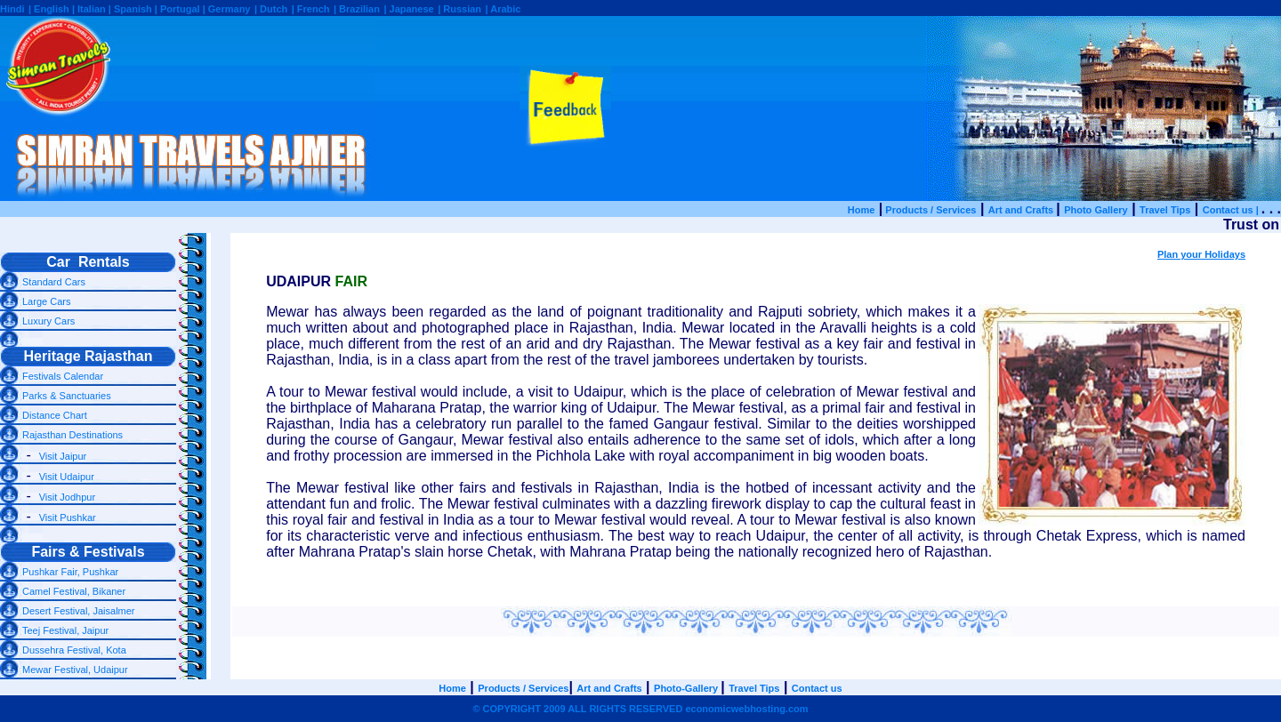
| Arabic (503, 9)
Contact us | (1232, 210)
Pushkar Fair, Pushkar (70, 571)
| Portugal (179, 9)
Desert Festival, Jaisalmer (78, 611)
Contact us (817, 688)
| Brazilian (357, 9)
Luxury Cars (48, 321)
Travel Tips (1165, 210)
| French (311, 9)
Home (861, 210)
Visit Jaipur (63, 456)
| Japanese (408, 9)
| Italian (90, 9)
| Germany (227, 9)
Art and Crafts (1022, 210)
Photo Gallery (1096, 210)
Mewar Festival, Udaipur (75, 669)
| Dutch (270, 9)
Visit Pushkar (67, 517)
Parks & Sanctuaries (66, 395)
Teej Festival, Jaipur (65, 630)
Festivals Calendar (62, 376)
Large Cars (46, 301)
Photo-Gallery (686, 688)
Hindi (12, 9)
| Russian (459, 9)
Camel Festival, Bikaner (73, 591)
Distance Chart (54, 415)
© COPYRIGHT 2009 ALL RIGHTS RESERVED (640, 708)
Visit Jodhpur (67, 497)
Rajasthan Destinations (72, 434)
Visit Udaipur (66, 476)
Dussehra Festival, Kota (74, 650)
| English (50, 9)
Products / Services (929, 210)
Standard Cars (53, 282)
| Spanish (132, 9)
